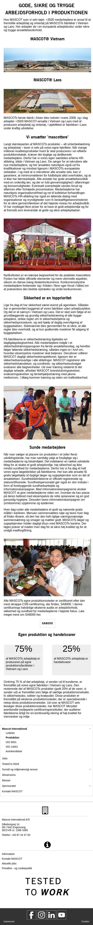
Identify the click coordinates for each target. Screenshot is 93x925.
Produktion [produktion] (12, 737)
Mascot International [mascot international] (14, 728)
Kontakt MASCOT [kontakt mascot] (12, 791)
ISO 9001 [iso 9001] (11, 742)
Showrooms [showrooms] (9, 774)
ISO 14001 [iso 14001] (12, 746)
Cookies (85, 921)
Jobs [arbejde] (5, 758)
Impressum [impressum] (9, 921)
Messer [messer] (6, 780)
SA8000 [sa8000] (47, 623)
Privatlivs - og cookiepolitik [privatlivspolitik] (17, 868)
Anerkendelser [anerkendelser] (14, 751)
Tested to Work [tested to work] (10, 763)
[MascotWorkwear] (31, 915)
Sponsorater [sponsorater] (9, 785)
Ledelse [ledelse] (10, 733)
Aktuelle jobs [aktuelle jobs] (9, 863)
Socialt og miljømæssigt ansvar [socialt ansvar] (20, 769)
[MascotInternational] (61, 915)
